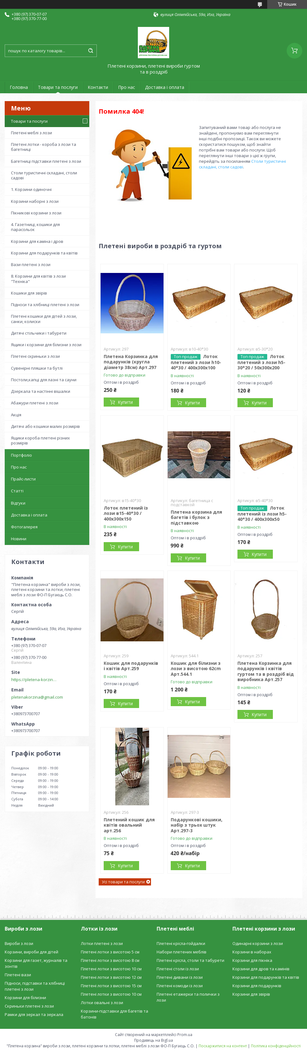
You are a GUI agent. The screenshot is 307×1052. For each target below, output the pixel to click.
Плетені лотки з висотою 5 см (110, 952)
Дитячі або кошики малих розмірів (45, 426)
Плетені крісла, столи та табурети (190, 960)
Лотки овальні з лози (102, 1002)
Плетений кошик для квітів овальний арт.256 (129, 825)
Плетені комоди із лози (180, 985)
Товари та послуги (58, 87)
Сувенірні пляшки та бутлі (37, 368)
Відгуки (18, 503)
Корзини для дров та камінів (260, 969)
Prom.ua (184, 1034)
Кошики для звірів (29, 293)
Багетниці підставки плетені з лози (46, 161)
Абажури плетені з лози (34, 403)
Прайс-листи (23, 479)
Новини (18, 538)
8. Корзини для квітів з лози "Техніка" (38, 278)
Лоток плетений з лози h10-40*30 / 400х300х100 (196, 362)
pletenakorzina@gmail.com (37, 697)
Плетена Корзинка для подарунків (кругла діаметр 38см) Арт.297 (131, 361)
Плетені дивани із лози (180, 977)
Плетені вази (18, 975)
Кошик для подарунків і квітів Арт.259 (131, 666)
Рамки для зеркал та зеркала (34, 1014)
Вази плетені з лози (30, 264)
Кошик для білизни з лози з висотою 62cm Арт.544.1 (196, 668)
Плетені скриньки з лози (35, 356)
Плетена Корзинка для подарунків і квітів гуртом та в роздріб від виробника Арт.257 (265, 671)
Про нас (126, 87)
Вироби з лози (19, 943)
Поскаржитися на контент (223, 1046)
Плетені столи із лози (178, 969)
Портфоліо (21, 455)
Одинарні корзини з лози (257, 943)
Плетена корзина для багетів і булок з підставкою (196, 517)
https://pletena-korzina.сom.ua (34, 679)
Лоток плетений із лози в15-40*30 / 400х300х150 (126, 513)
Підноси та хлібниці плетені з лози (45, 304)
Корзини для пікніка (252, 960)
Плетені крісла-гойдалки (181, 943)
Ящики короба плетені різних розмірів (40, 440)
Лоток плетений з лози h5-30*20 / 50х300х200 (261, 362)
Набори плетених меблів (181, 952)
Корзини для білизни (25, 997)
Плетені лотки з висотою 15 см (111, 985)
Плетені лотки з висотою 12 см (111, 977)
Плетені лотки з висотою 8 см (110, 960)
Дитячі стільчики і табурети (38, 333)
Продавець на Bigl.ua (153, 1040)
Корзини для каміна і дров (37, 241)
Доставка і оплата (164, 87)
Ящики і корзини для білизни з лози (46, 344)
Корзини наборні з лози (35, 201)
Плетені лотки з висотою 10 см (111, 969)
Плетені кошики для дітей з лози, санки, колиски (44, 318)
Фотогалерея (24, 527)
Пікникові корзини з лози (36, 213)
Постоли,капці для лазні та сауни (43, 379)
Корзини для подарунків (256, 985)
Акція (16, 415)
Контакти (98, 87)
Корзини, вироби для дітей (31, 952)
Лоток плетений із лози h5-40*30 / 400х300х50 (262, 513)
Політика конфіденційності (276, 1046)
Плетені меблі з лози (31, 133)
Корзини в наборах (251, 952)
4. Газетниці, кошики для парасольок (35, 227)
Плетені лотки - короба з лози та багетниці (43, 146)
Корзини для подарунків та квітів (44, 253)
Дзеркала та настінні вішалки (40, 391)
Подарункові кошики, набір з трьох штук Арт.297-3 (196, 825)
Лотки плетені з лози (102, 943)
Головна (19, 87)
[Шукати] (90, 50)
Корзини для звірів (251, 994)
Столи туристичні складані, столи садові (44, 175)
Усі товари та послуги (123, 882)
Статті (17, 491)
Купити (125, 402)
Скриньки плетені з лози (29, 1006)
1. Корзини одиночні (31, 189)
